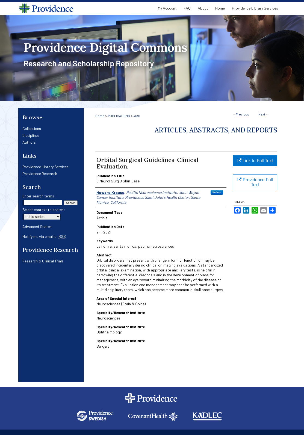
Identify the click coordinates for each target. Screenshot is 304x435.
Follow (216, 192)
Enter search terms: (38, 196)
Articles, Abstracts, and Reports (216, 130)
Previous (242, 114)
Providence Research (39, 173)
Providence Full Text (255, 182)
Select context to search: (43, 209)
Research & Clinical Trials (43, 261)
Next (261, 114)
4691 (137, 116)
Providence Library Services (45, 166)
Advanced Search (37, 226)
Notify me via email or (44, 236)
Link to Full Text (255, 160)
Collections (31, 128)
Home (99, 116)
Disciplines (31, 135)
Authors (29, 142)
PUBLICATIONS (119, 116)
